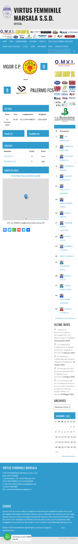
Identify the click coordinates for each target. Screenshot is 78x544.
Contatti (42, 41)
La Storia (32, 41)
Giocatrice (64, 131)
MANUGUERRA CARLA (66, 203)
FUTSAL (25, 46)
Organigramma (21, 41)
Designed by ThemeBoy (67, 538)
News (50, 46)
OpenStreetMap (39, 219)
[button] (25, 196)
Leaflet (27, 219)
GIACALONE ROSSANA (65, 299)
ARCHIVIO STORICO (61, 46)
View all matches (68, 456)
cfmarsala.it (56, 527)
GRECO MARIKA (67, 256)
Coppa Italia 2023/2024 (11, 46)
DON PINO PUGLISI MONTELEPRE (25, 176)
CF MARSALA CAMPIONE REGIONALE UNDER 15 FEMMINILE (64, 359)
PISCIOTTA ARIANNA (65, 189)
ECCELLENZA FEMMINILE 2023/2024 (60, 41)
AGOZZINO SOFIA (65, 266)
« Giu (57, 452)
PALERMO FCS (10, 161)
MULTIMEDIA (42, 46)
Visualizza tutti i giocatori (65, 318)
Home (5, 41)
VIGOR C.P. (8, 156)
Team (11, 41)
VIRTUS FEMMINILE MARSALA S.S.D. (37, 13)
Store (32, 46)
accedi (17, 530)
